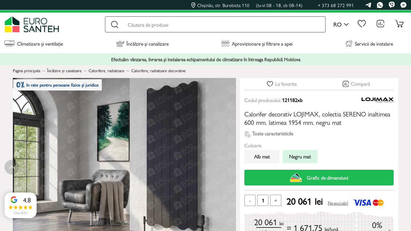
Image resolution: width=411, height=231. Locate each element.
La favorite (286, 83)
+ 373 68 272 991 (336, 5)
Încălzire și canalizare (142, 43)
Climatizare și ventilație (33, 43)
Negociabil (338, 203)
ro (341, 24)
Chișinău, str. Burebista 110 (246, 5)
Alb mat (262, 156)
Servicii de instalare (369, 43)
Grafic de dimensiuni (319, 177)
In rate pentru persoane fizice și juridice (61, 86)
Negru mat (300, 156)
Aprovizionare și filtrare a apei (257, 43)
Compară (360, 83)
